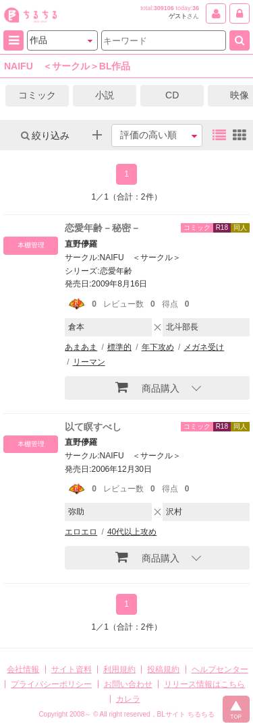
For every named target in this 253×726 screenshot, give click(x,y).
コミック (37, 95)
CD (172, 95)
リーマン (89, 362)
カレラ (128, 699)
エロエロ (81, 532)
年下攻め (158, 347)
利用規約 (119, 669)
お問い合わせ (128, 684)
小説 (104, 95)
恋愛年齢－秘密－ (102, 227)
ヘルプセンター (220, 669)
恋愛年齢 (116, 271)
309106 (164, 8)
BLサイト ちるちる (186, 714)
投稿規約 (163, 669)
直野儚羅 (81, 244)
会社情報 (23, 669)
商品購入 (147, 387)
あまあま (81, 347)
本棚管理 (31, 245)
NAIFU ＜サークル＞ (140, 257)
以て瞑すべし (93, 426)
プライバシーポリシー (51, 684)
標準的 (119, 347)
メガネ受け (204, 347)
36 (195, 8)
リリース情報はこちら (204, 684)
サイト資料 (71, 669)
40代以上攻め (132, 532)
